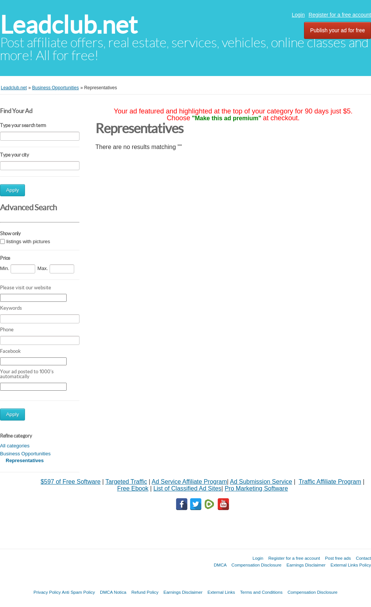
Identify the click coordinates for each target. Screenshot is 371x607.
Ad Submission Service (261, 481)
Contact (363, 558)
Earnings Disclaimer (306, 564)
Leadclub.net (68, 25)
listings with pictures (28, 241)
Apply (12, 190)
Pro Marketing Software (256, 488)
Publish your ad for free (337, 30)
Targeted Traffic (126, 481)
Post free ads (338, 558)
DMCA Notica (113, 592)
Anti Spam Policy (78, 592)
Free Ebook (132, 488)
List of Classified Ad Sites (187, 488)
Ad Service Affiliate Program (189, 481)
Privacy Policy (47, 592)
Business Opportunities (25, 453)
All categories (15, 446)
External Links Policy (350, 564)
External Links (221, 592)
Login (298, 15)
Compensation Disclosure (256, 564)
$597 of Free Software (70, 481)
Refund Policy (145, 592)
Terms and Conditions (261, 592)
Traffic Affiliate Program (330, 481)
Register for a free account (340, 15)
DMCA (220, 564)
